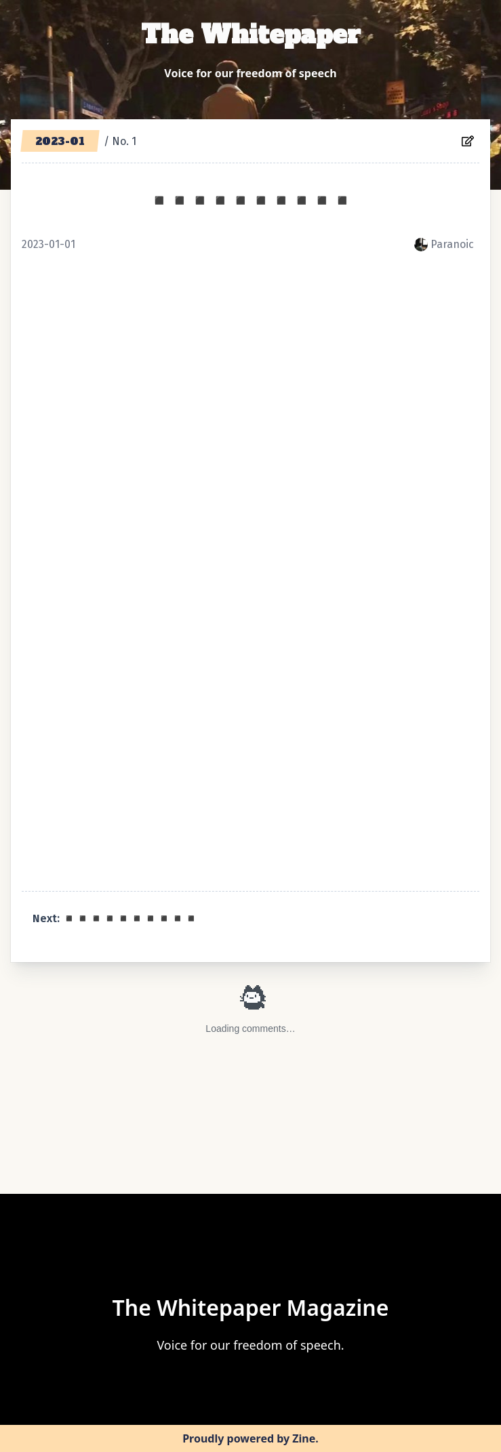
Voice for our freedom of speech (250, 73)
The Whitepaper (251, 34)
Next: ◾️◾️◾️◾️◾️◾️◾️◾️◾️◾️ (115, 918)
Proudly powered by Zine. (250, 1438)
